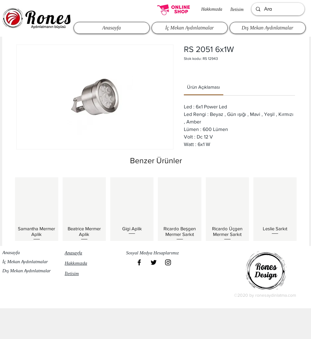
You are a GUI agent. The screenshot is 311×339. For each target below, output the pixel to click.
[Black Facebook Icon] (139, 262)
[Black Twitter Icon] (154, 262)
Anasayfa (11, 252)
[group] (156, 209)
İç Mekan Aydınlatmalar (25, 261)
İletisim (237, 9)
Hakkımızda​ (211, 9)
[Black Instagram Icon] (168, 262)
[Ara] (277, 9)
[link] (203, 87)
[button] (155, 253)
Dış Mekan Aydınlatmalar (27, 270)
